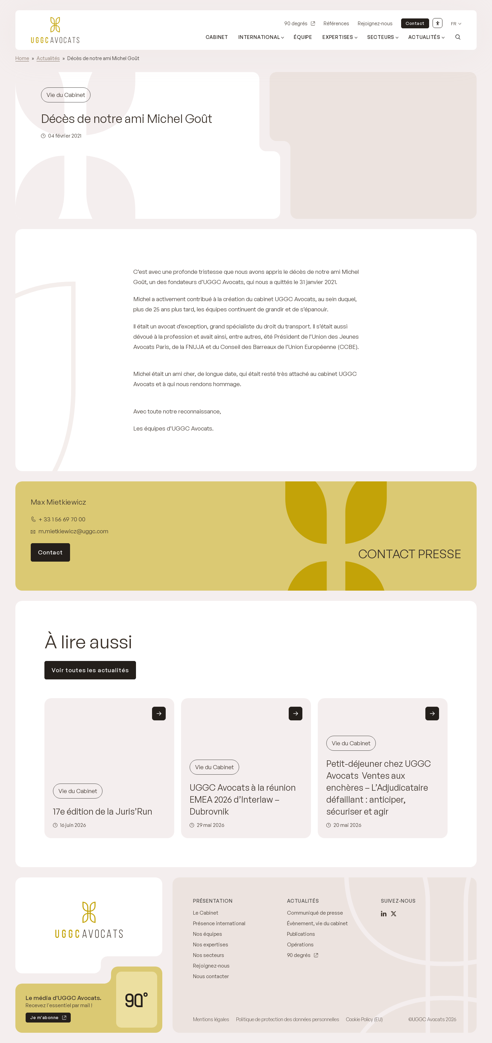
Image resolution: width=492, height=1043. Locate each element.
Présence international (219, 923)
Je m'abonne (42, 1019)
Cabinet (217, 37)
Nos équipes (207, 934)
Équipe (303, 37)
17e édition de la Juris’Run (102, 811)
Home (22, 58)
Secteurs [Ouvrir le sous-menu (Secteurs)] (380, 37)
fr (453, 23)
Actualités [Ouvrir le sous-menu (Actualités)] (424, 37)
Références (336, 23)
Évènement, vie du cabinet (317, 923)
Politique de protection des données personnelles (287, 1019)
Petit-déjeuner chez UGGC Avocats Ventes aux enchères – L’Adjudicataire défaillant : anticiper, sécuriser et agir (378, 787)
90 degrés (296, 23)
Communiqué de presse (315, 913)
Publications (301, 934)
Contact (415, 23)
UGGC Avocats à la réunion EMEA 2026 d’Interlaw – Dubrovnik (243, 799)
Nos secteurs (208, 955)
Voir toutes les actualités (90, 670)
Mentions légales (211, 1019)
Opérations (300, 944)
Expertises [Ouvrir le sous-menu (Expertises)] (338, 37)
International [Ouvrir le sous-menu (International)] (259, 37)
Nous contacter (211, 976)
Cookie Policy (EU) (364, 1019)
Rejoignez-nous (375, 23)
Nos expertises (210, 944)
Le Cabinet (205, 913)
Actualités (48, 58)
